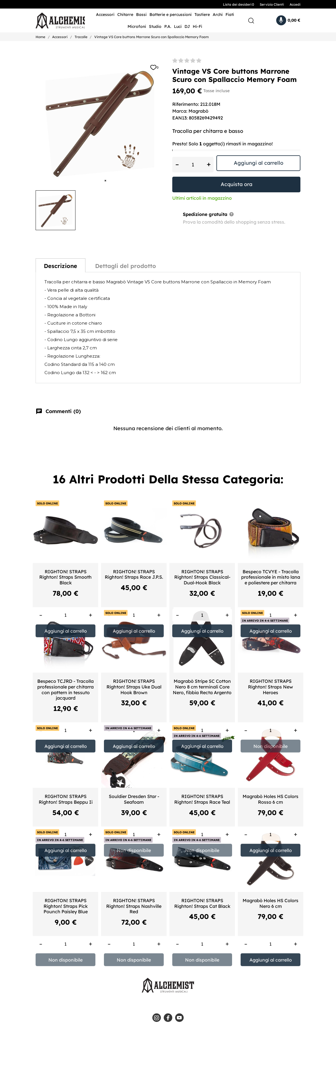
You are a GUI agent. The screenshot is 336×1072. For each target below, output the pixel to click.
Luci (178, 26)
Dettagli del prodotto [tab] (125, 265)
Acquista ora (236, 184)
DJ (187, 26)
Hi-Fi (197, 26)
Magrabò (198, 111)
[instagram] (156, 1017)
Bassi (141, 14)
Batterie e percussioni (170, 14)
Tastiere (202, 14)
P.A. (167, 26)
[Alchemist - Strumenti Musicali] (56, 21)
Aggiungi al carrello (258, 163)
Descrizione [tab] (60, 265)
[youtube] (179, 1017)
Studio (155, 26)
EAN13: (180, 118)
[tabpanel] (100, 122)
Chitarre (125, 14)
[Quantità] (193, 164)
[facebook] (168, 1017)
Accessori (105, 14)
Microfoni (137, 26)
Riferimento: (185, 104)
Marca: (179, 111)
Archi (218, 14)
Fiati (230, 14)
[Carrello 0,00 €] (288, 20)
